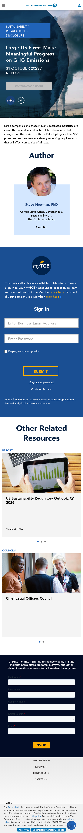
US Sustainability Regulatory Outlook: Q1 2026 (40, 500)
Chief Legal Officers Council (29, 598)
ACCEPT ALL (24, 830)
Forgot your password (41, 382)
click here (57, 292)
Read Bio (41, 227)
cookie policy (35, 816)
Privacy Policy (14, 807)
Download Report (29, 85)
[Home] (41, 5)
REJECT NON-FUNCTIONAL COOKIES (48, 830)
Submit (41, 371)
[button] (38, 541)
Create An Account (41, 389)
